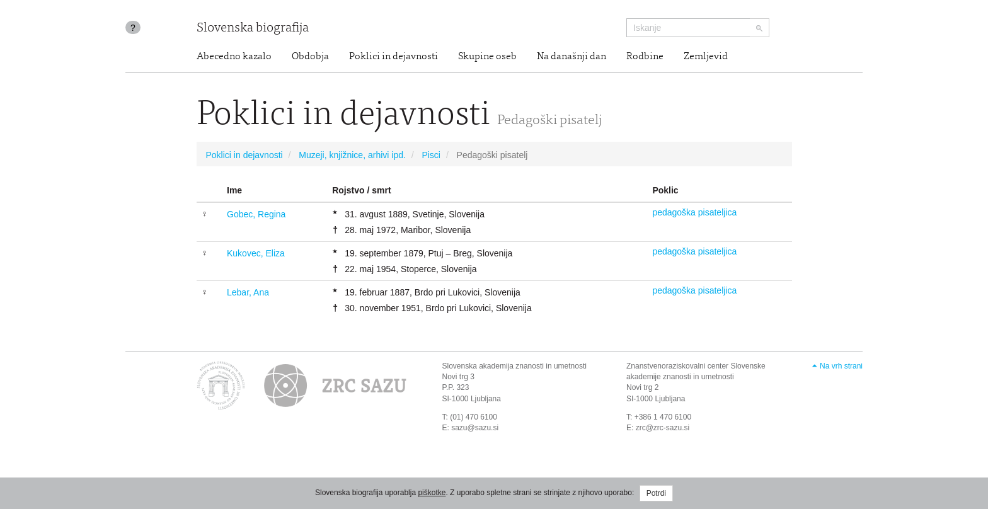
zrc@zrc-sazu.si (663, 427)
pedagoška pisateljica (694, 212)
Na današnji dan (571, 57)
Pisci (431, 155)
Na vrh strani (841, 366)
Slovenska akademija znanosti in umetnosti (514, 366)
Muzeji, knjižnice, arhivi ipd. (352, 155)
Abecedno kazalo (234, 57)
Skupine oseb (487, 57)
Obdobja (310, 57)
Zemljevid (706, 57)
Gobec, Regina (256, 214)
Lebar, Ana (248, 292)
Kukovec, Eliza (256, 253)
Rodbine (644, 57)
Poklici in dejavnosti (393, 57)
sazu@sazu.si (474, 427)
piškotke (431, 492)
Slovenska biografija (253, 28)
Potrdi (656, 493)
